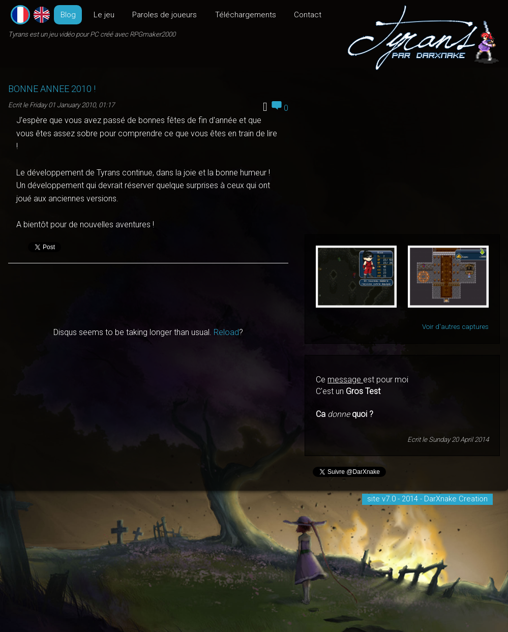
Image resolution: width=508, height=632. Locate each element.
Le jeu (104, 14)
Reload (226, 332)
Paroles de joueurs (164, 14)
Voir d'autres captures (455, 326)
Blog (68, 14)
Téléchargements (245, 14)
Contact (307, 14)
